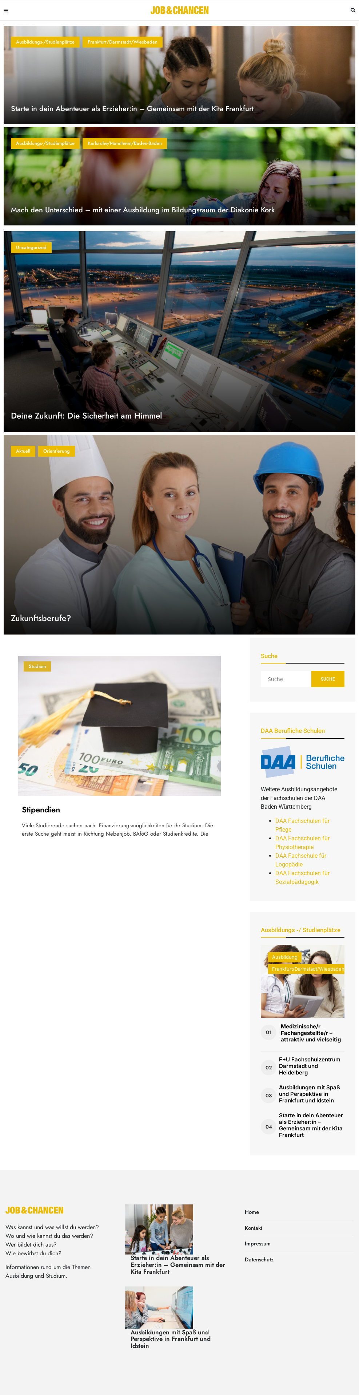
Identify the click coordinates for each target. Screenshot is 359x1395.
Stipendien (41, 809)
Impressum (258, 1244)
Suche (328, 679)
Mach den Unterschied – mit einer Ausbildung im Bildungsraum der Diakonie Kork (143, 210)
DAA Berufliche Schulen (293, 730)
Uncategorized (31, 247)
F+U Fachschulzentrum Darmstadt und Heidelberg (309, 1066)
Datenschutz (259, 1260)
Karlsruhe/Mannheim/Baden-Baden (125, 143)
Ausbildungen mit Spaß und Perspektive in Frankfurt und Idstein (309, 1094)
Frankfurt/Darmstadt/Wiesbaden (122, 41)
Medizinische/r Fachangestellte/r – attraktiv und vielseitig (311, 1033)
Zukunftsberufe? (41, 618)
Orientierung (56, 451)
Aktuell (23, 451)
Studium (37, 666)
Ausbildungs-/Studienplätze (45, 41)
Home (252, 1212)
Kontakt (253, 1228)
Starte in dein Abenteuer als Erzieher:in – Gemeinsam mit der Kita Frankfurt (132, 108)
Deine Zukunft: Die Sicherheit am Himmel (86, 415)
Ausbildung (285, 957)
